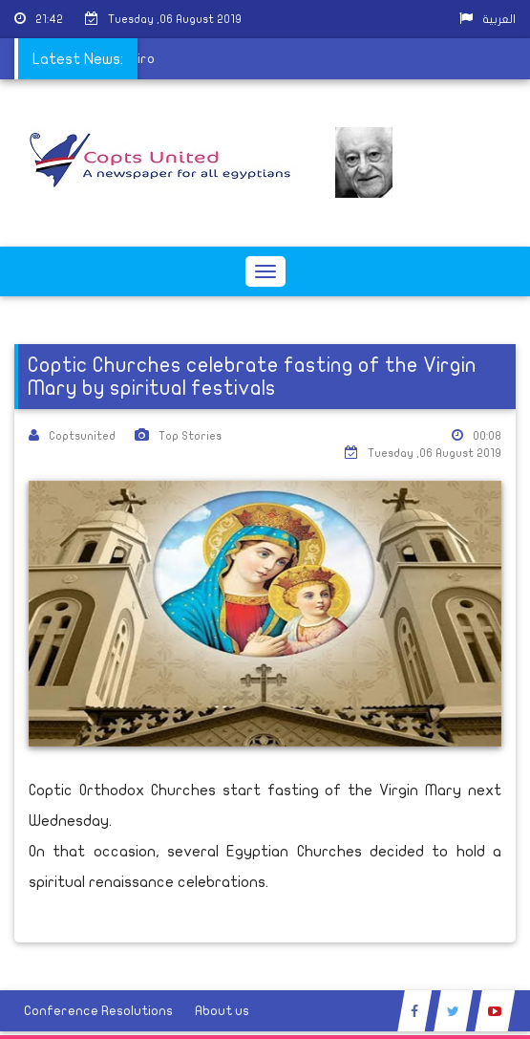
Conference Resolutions (98, 1011)
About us (222, 1011)
